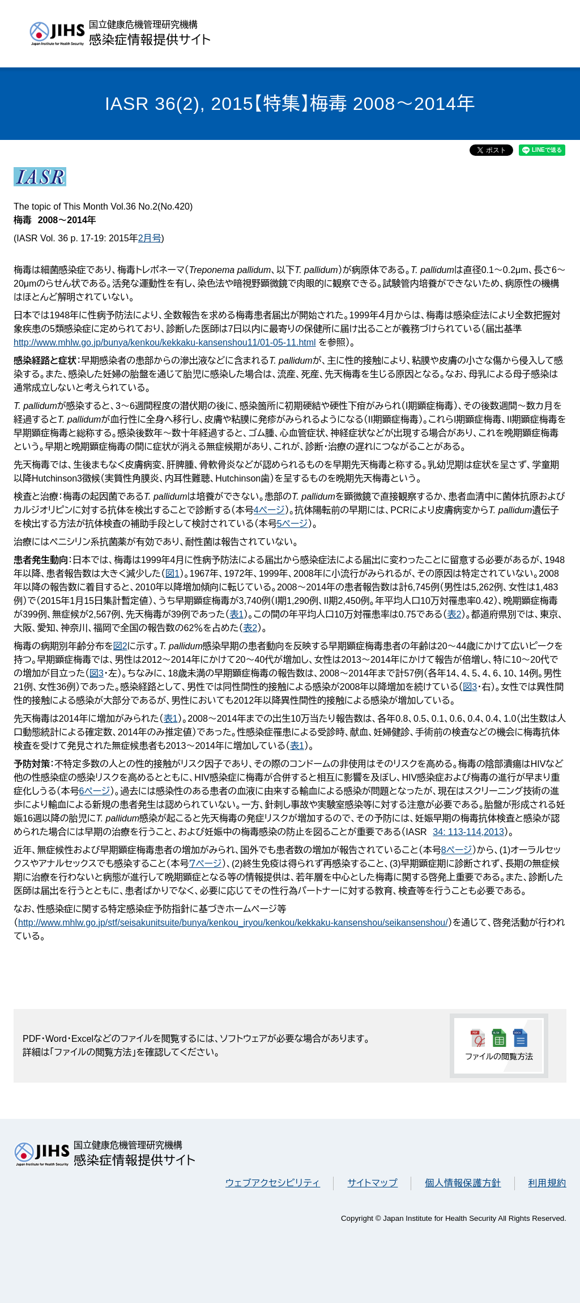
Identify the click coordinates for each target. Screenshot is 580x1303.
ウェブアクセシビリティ (272, 1183)
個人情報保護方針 (463, 1183)
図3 (96, 673)
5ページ (292, 524)
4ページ (269, 510)
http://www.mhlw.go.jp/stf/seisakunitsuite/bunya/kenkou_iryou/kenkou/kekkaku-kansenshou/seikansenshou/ (233, 922)
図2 (120, 646)
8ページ (456, 850)
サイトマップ (372, 1183)
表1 (236, 614)
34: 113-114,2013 (468, 832)
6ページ (94, 791)
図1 (172, 573)
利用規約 (547, 1183)
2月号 (149, 238)
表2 (454, 614)
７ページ (205, 863)
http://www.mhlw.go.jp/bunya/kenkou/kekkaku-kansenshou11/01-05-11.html (165, 342)
